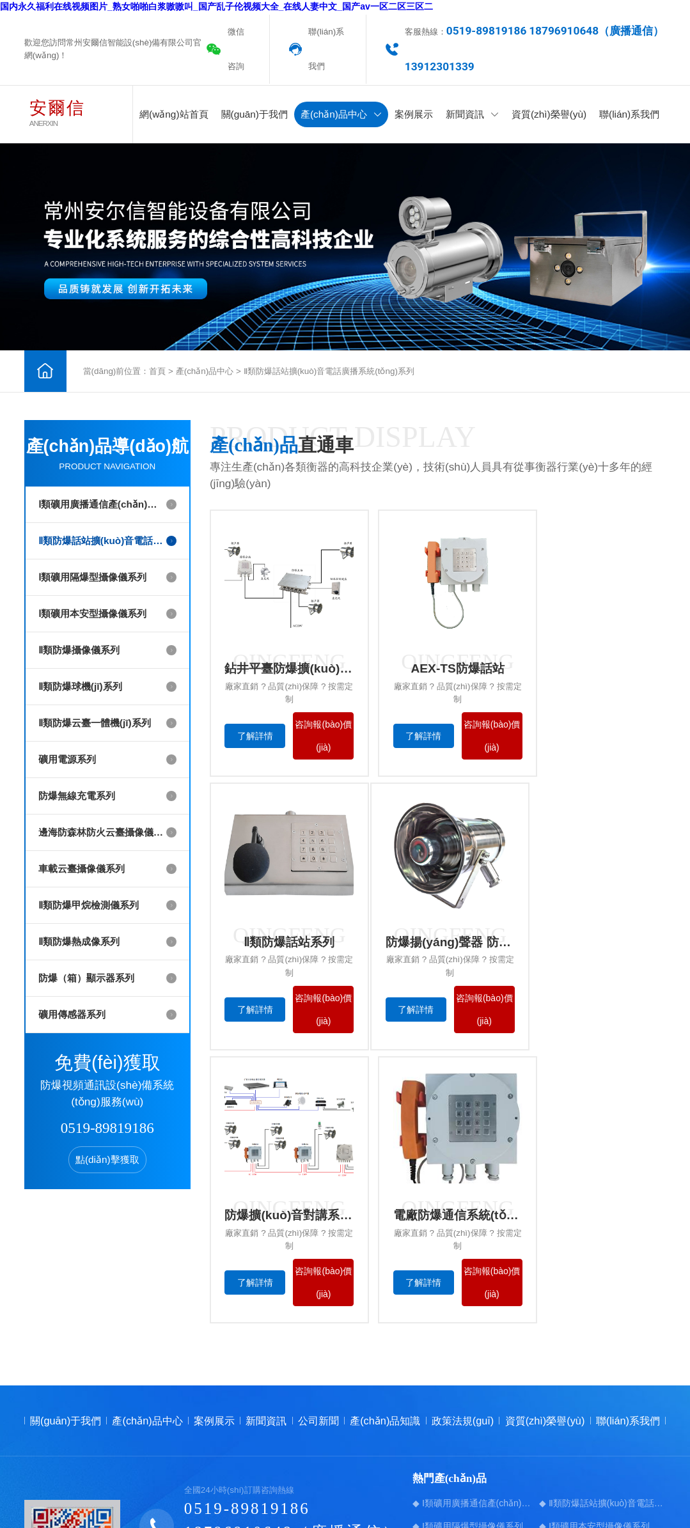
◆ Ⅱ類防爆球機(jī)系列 (582, 1380)
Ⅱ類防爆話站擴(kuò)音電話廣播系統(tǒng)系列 (329, 371)
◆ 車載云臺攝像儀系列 (458, 1449)
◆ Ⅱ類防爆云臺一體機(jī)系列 (469, 1403)
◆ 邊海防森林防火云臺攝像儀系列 (602, 1426)
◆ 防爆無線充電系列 (454, 1426)
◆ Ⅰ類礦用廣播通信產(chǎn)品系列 (475, 1334)
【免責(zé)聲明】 (633, 1485)
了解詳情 (253, 738)
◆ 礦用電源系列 (571, 1403)
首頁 (157, 371)
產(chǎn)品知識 (385, 1252)
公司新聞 (318, 1252)
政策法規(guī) (463, 1252)
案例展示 (414, 114)
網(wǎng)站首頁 (173, 114)
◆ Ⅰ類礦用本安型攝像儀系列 (594, 1357)
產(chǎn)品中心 (341, 114)
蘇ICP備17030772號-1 (348, 1485)
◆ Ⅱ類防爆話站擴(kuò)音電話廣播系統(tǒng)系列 (602, 1334)
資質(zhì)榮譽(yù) (549, 114)
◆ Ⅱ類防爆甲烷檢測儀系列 (591, 1449)
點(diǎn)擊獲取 (107, 1159)
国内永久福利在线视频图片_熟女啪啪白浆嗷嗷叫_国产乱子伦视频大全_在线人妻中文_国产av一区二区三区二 (216, 6)
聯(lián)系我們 (326, 49)
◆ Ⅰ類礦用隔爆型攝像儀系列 (467, 1357)
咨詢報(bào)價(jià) (313, 737)
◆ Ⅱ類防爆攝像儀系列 (455, 1380)
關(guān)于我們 (254, 114)
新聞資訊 (472, 114)
